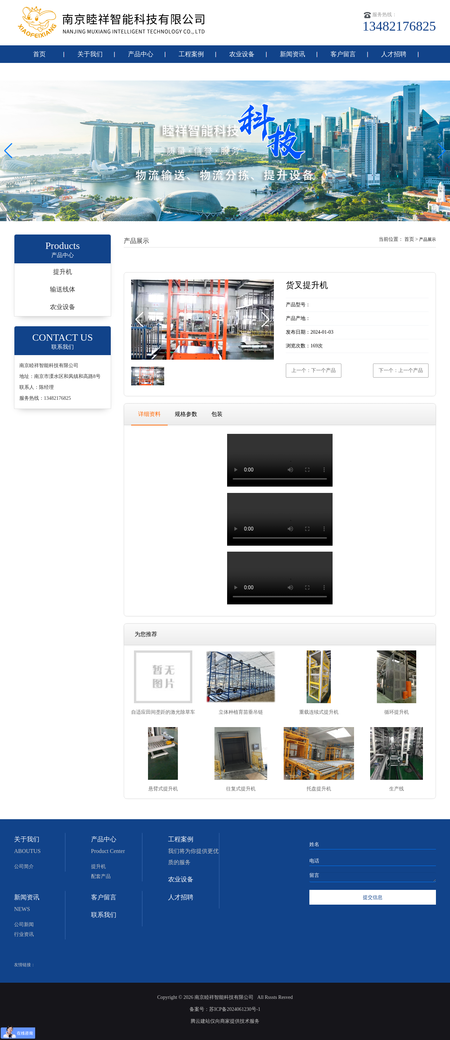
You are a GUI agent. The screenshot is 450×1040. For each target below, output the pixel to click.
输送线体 (62, 289)
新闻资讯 (292, 54)
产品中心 (140, 54)
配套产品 (101, 876)
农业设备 (242, 54)
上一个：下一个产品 (313, 370)
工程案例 (191, 54)
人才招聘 (393, 54)
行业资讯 (24, 934)
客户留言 (343, 54)
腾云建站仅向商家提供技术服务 (225, 1021)
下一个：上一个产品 (401, 370)
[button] (441, 151)
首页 (39, 54)
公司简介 (24, 866)
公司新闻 (24, 924)
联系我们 (39, 71)
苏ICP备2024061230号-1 (234, 1009)
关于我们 (90, 54)
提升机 (62, 271)
